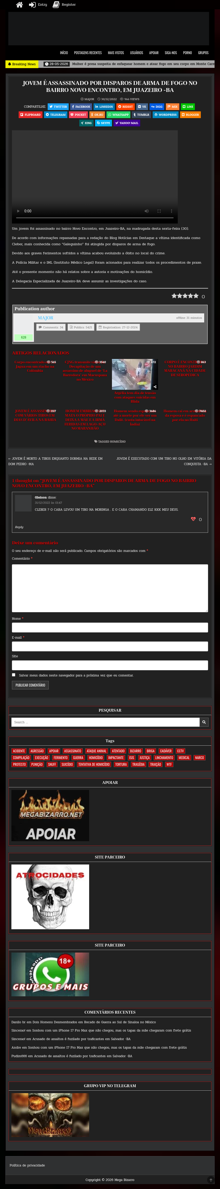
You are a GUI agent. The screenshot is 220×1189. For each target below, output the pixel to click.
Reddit (125, 107)
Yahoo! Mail (127, 124)
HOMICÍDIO (118, 443)
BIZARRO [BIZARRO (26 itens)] (135, 752)
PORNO (187, 52)
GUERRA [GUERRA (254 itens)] (78, 759)
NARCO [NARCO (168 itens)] (199, 759)
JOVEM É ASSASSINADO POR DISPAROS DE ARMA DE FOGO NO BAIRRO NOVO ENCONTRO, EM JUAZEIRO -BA (110, 86)
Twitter (56, 107)
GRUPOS (203, 52)
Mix (174, 107)
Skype (103, 124)
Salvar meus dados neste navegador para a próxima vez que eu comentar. (76, 677)
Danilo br (18, 1023)
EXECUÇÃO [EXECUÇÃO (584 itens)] (41, 759)
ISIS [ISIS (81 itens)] (131, 759)
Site (15, 658)
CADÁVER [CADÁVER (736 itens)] (166, 752)
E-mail (18, 639)
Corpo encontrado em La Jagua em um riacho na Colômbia (35, 368)
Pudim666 (19, 1057)
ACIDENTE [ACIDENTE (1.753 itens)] (19, 752)
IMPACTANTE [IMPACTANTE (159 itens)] (116, 759)
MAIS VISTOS (116, 52)
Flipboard (29, 115)
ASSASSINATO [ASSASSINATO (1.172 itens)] (72, 752)
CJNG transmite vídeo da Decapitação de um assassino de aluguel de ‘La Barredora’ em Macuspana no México (85, 373)
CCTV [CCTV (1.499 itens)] (180, 752)
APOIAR (154, 52)
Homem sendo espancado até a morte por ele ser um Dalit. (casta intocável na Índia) (135, 419)
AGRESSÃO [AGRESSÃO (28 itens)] (37, 752)
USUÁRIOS (136, 52)
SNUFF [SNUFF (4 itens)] (52, 766)
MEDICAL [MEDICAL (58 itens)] (184, 759)
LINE (189, 107)
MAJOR (89, 98)
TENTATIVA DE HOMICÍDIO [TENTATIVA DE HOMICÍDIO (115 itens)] (94, 766)
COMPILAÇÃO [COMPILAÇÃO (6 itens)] (21, 759)
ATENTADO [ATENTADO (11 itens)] (118, 752)
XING (86, 124)
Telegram (54, 115)
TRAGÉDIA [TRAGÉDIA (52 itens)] (138, 766)
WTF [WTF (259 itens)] (169, 766)
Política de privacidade (27, 1167)
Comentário (22, 560)
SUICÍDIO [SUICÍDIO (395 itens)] (67, 766)
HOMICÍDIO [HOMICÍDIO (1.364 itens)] (96, 759)
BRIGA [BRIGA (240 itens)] (150, 752)
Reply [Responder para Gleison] (19, 528)
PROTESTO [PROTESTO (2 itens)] (19, 766)
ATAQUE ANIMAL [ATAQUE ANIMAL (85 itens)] (97, 752)
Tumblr (142, 115)
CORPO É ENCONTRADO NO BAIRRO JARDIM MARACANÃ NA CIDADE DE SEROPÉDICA (185, 370)
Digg (157, 107)
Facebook (80, 107)
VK (142, 107)
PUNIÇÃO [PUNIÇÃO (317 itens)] (36, 766)
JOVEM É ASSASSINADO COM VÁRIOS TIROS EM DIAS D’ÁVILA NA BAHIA (35, 417)
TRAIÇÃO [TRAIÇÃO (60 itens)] (155, 766)
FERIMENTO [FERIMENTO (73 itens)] (60, 759)
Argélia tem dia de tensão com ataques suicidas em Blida (135, 399)
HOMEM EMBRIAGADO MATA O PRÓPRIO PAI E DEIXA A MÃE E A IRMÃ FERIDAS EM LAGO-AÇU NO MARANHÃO (85, 422)
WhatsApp (119, 115)
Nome (17, 620)
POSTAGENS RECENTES (88, 52)
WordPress (167, 115)
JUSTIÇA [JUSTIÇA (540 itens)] (145, 759)
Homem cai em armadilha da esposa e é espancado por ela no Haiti (185, 417)
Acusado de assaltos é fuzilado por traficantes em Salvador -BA (81, 1040)
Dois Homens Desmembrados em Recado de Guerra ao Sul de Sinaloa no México (94, 1023)
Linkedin (103, 107)
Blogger (192, 115)
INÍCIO (64, 52)
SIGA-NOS (171, 52)
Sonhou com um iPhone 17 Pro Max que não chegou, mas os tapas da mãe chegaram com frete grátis (111, 1032)
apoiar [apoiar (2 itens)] (54, 752)
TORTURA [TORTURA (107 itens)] (121, 766)
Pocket (77, 115)
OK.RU (97, 115)
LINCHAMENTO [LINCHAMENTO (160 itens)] (164, 759)
